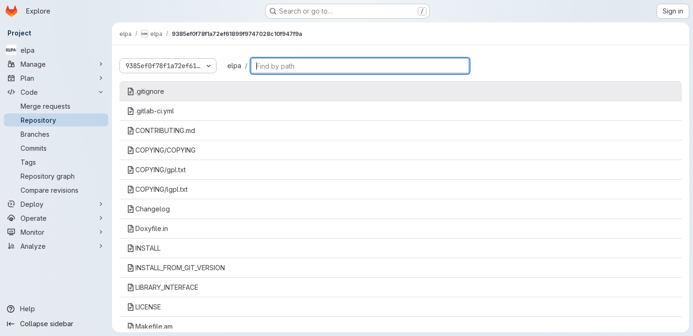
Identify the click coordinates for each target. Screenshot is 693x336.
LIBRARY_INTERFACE (162, 287)
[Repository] (56, 119)
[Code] (56, 91)
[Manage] (56, 63)
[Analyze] (56, 245)
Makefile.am (150, 326)
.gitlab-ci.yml (150, 111)
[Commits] (56, 147)
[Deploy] (56, 203)
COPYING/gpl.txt (156, 170)
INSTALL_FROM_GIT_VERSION (176, 268)
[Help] (56, 308)
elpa (234, 66)
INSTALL (144, 248)
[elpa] (56, 49)
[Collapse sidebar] (56, 323)
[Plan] (56, 77)
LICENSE (144, 307)
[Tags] (56, 161)
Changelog (148, 209)
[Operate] (56, 217)
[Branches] (56, 133)
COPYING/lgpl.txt (157, 189)
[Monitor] (56, 231)
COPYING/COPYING (161, 150)
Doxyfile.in (147, 228)
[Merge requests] (56, 105)
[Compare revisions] (56, 189)
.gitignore (145, 91)
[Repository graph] (56, 175)
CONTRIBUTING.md (161, 130)
